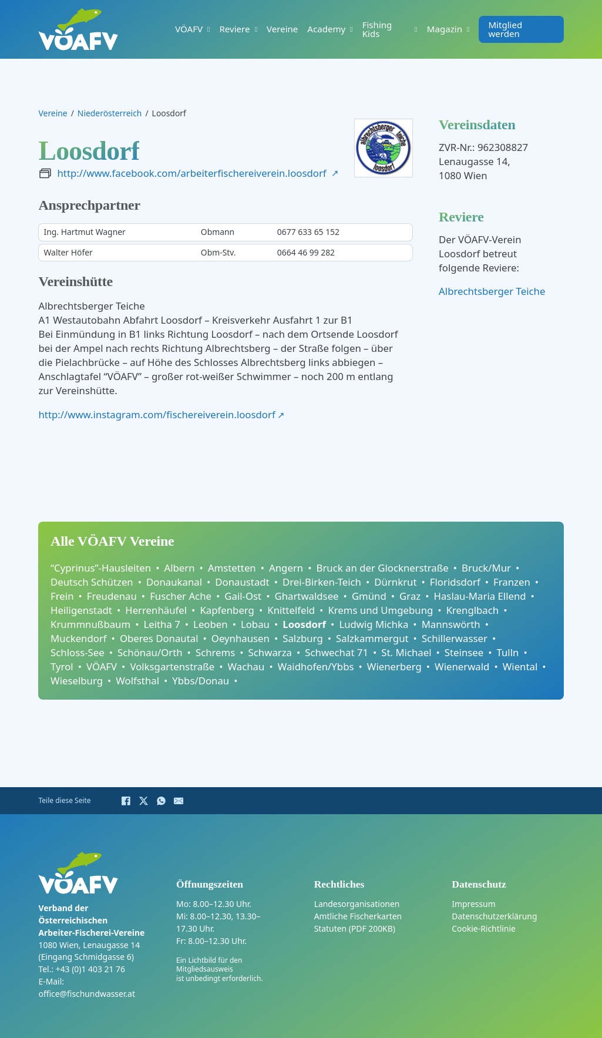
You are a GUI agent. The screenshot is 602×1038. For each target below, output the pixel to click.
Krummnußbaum (90, 624)
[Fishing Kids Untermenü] (416, 29)
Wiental (520, 666)
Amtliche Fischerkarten (358, 916)
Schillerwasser (454, 638)
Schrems (215, 652)
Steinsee (464, 652)
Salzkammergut (372, 638)
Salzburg (302, 638)
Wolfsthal (137, 680)
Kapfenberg (227, 610)
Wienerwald (462, 666)
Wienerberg (394, 666)
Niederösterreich (110, 114)
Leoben (210, 624)
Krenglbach (472, 610)
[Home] (78, 29)
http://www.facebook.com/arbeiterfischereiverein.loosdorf (191, 173)
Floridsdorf (455, 582)
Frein (62, 596)
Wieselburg (77, 680)
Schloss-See (78, 652)
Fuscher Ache (180, 596)
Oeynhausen (240, 638)
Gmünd (369, 596)
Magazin (444, 29)
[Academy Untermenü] (351, 29)
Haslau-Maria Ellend (480, 596)
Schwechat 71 (336, 652)
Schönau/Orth (150, 652)
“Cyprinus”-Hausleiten (101, 568)
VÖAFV (189, 29)
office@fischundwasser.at (86, 993)
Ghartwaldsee (306, 596)
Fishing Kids (377, 29)
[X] (143, 800)
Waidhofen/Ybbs (316, 666)
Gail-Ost (242, 596)
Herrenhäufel (156, 610)
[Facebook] (125, 800)
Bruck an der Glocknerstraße (383, 568)
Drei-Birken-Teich (321, 582)
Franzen (511, 582)
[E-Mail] (178, 800)
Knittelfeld (291, 610)
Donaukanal (174, 582)
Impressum (473, 903)
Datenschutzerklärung (494, 916)
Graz (410, 596)
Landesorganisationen (357, 903)
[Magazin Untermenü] (468, 29)
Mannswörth (451, 624)
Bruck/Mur (486, 568)
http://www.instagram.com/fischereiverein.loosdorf (156, 414)
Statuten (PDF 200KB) (354, 928)
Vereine (282, 29)
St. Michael (406, 652)
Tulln (508, 652)
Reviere (234, 29)
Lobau (255, 624)
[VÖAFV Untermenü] (208, 29)
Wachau (246, 666)
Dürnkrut (395, 582)
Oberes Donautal (159, 638)
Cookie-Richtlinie (484, 928)
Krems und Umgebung (380, 610)
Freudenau (112, 596)
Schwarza (270, 652)
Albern (179, 568)
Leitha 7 (161, 624)
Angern (286, 568)
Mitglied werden (505, 29)
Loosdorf (304, 624)
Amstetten (232, 568)
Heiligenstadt (81, 610)
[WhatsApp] (161, 800)
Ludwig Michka (373, 624)
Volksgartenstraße (172, 666)
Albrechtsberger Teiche (492, 291)
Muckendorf (79, 638)
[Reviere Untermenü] (256, 29)
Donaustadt (242, 582)
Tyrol (62, 666)
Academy (326, 29)
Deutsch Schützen (92, 582)
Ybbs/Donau (200, 680)
